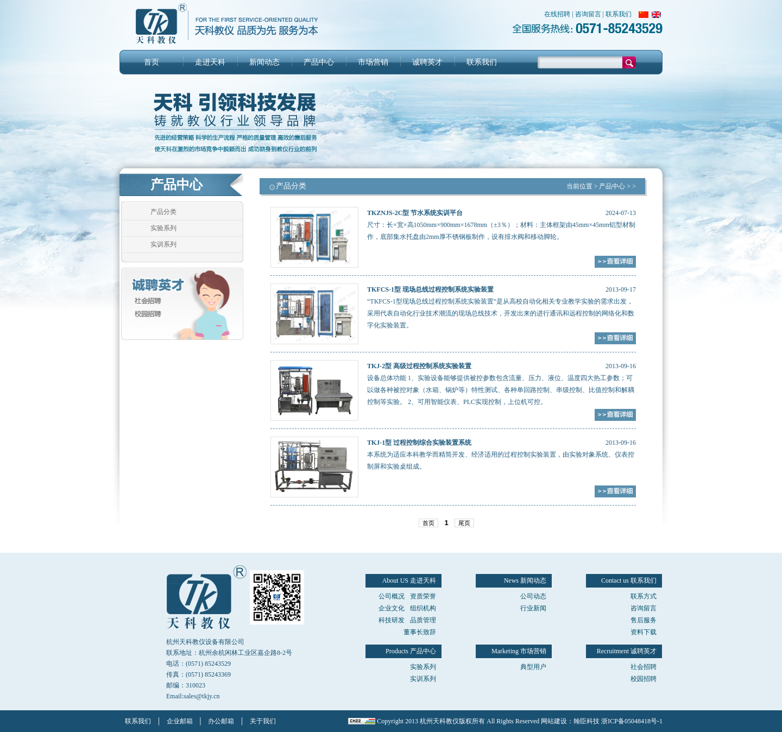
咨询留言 (588, 14)
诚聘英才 (427, 62)
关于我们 (263, 721)
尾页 (464, 523)
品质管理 (423, 620)
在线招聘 (557, 14)
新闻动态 (264, 62)
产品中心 (319, 62)
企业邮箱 (180, 721)
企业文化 (392, 608)
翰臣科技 (586, 721)
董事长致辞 (419, 632)
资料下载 (643, 632)
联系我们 (619, 14)
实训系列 (163, 244)
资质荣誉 (423, 596)
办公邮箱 (221, 721)
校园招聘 (643, 679)
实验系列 (163, 228)
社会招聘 (643, 667)
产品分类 (163, 212)
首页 (151, 62)
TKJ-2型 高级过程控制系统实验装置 (419, 366)
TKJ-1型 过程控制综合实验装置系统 (419, 442)
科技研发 (392, 620)
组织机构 (423, 608)
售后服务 (643, 620)
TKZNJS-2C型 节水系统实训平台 (415, 213)
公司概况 (392, 596)
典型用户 (533, 667)
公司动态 (533, 596)
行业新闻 (533, 608)
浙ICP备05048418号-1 (632, 721)
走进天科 (210, 62)
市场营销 (373, 62)
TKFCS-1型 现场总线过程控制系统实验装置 (430, 289)
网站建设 (554, 721)
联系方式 (643, 596)
